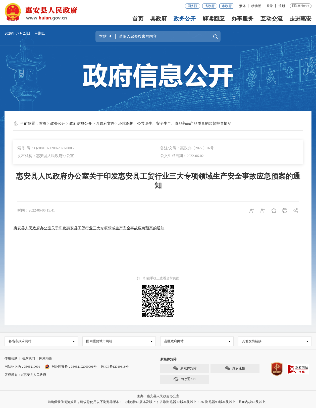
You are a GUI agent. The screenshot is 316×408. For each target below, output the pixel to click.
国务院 (192, 6)
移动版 (256, 6)
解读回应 (213, 19)
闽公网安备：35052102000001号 (71, 366)
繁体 (242, 6)
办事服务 (242, 19)
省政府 (210, 6)
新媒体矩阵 (184, 368)
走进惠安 (300, 19)
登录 (270, 6)
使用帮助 (11, 358)
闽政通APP (184, 379)
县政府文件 (105, 123)
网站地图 (45, 358)
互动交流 (271, 19)
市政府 (227, 6)
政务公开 (185, 19)
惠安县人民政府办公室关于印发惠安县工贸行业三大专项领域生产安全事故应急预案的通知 (89, 228)
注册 (282, 6)
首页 (137, 19)
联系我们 (28, 358)
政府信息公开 (80, 123)
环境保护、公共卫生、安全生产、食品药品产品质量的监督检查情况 (174, 123)
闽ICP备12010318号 (115, 366)
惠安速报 (235, 368)
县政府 (158, 19)
